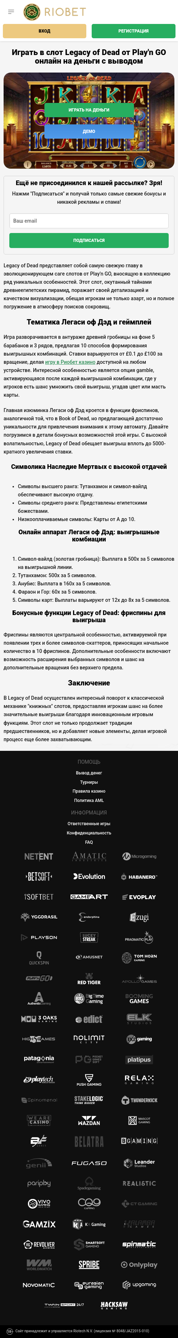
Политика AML (89, 800)
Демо (89, 131)
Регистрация (134, 31)
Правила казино (89, 791)
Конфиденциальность (89, 833)
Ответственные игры (89, 823)
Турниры (89, 782)
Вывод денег (89, 772)
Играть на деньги (89, 110)
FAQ (89, 842)
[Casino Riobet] (54, 12)
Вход (44, 31)
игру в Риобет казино (70, 362)
